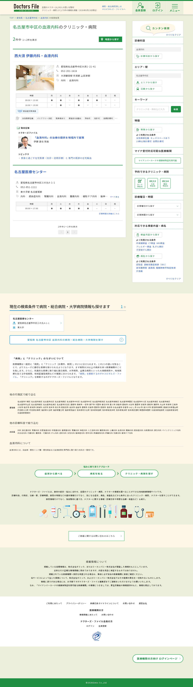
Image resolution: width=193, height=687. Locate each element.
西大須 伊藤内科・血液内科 (36, 55)
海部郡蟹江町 (58, 410)
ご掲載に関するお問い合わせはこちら (96, 535)
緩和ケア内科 (127, 433)
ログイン (90, 626)
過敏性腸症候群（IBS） (155, 264)
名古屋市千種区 (24, 401)
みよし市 (133, 407)
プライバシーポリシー (76, 603)
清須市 (109, 407)
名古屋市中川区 (139, 401)
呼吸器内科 (56, 430)
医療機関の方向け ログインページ (157, 658)
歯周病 (151, 267)
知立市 (58, 407)
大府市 (45, 407)
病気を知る (96, 473)
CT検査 (151, 243)
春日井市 (105, 404)
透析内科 (63, 433)
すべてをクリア (173, 34)
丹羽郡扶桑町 (34, 410)
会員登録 (103, 626)
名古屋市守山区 (24, 404)
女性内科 (71, 433)
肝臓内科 (109, 433)
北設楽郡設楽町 (157, 410)
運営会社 (143, 603)
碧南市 (125, 404)
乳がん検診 (158, 246)
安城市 (143, 404)
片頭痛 (139, 271)
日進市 (91, 407)
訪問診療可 (158, 141)
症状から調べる (54, 473)
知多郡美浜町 (121, 410)
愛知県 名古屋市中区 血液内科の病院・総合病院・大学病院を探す (65, 339)
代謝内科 (31, 433)
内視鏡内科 (148, 430)
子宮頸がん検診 (143, 249)
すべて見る (114, 196)
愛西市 (103, 407)
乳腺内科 (117, 433)
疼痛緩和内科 (99, 433)
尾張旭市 (65, 407)
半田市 (98, 404)
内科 (19, 430)
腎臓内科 (75, 430)
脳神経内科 (80, 433)
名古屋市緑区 (36, 404)
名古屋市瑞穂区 (112, 401)
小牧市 (20, 407)
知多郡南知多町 (108, 410)
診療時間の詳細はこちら (109, 213)
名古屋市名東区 (49, 404)
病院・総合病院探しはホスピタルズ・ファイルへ (114, 7)
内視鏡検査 (141, 243)
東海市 (39, 407)
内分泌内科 (22, 433)
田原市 (97, 407)
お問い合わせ (129, 603)
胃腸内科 (35, 430)
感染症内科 (138, 430)
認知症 (139, 264)
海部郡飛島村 (70, 410)
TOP (12, 17)
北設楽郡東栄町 (171, 410)
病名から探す (145, 256)
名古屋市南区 (164, 401)
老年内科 (89, 433)
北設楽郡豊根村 (24, 413)
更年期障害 (141, 267)
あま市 (140, 407)
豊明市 (84, 407)
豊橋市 (73, 404)
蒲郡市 (156, 404)
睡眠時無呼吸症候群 (166, 267)
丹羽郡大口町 (23, 410)
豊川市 (112, 404)
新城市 (33, 407)
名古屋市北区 (48, 401)
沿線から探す (145, 88)
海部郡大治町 (46, 410)
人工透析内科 (93, 430)
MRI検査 (161, 243)
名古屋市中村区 (73, 401)
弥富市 (125, 407)
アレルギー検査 (143, 246)
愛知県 (20, 17)
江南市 (175, 404)
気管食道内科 (45, 430)
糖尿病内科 (104, 430)
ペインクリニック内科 (171, 430)
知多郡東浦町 (96, 410)
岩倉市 (78, 407)
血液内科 (44, 17)
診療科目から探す (148, 56)
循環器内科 (66, 430)
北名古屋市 (117, 407)
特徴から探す (145, 129)
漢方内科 (158, 430)
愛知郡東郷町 (157, 407)
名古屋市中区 (31, 17)
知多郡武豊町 (133, 410)
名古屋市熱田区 (126, 401)
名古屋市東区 (36, 401)
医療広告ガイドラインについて (104, 603)
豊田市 (137, 404)
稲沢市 (26, 407)
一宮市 (86, 404)
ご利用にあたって (54, 603)
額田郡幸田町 (145, 410)
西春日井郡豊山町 (170, 407)
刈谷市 (131, 404)
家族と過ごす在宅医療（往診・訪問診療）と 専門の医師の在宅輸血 (56, 158)
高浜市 (72, 407)
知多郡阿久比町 (83, 410)
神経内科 (83, 430)
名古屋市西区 (60, 401)
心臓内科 (113, 430)
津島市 (119, 404)
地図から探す (112, 39)
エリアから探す (146, 82)
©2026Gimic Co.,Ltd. (96, 682)
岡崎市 (79, 404)
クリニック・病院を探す (139, 473)
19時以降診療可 (144, 141)
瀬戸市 (92, 404)
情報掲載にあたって (88, 614)
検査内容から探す (148, 234)
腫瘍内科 (129, 430)
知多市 (51, 407)
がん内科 (55, 433)
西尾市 (150, 404)
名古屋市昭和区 (98, 401)
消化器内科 (26, 430)
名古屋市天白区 (63, 404)
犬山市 (162, 404)
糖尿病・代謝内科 (43, 433)
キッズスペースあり (160, 138)
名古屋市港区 (152, 401)
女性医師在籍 (142, 138)
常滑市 (168, 404)
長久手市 (147, 407)
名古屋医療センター (30, 171)
